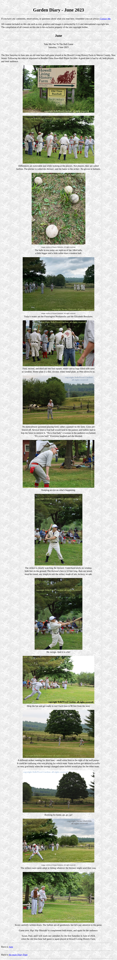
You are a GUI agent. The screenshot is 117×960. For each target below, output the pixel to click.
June (11, 947)
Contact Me (105, 18)
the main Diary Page (18, 954)
